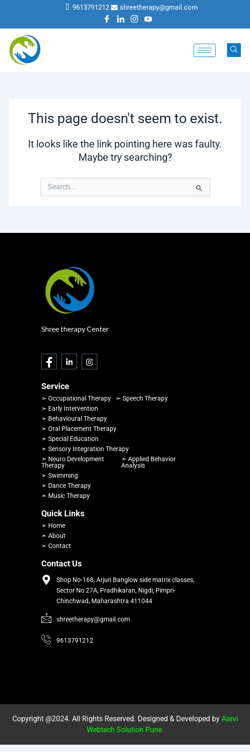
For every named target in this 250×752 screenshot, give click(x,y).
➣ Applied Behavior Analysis (148, 462)
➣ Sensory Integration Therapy (85, 448)
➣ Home (53, 525)
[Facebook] (107, 20)
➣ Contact (56, 545)
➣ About (53, 535)
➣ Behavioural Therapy (74, 418)
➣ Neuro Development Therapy (72, 462)
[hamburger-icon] (205, 50)
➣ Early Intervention (69, 408)
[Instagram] (134, 20)
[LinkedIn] (121, 20)
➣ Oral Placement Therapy (79, 428)
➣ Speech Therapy (142, 398)
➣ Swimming (59, 475)
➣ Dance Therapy (66, 485)
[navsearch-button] (234, 50)
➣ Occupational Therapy (76, 398)
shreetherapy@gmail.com (159, 7)
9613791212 (91, 7)
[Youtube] (148, 20)
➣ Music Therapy (65, 495)
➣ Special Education (70, 438)
